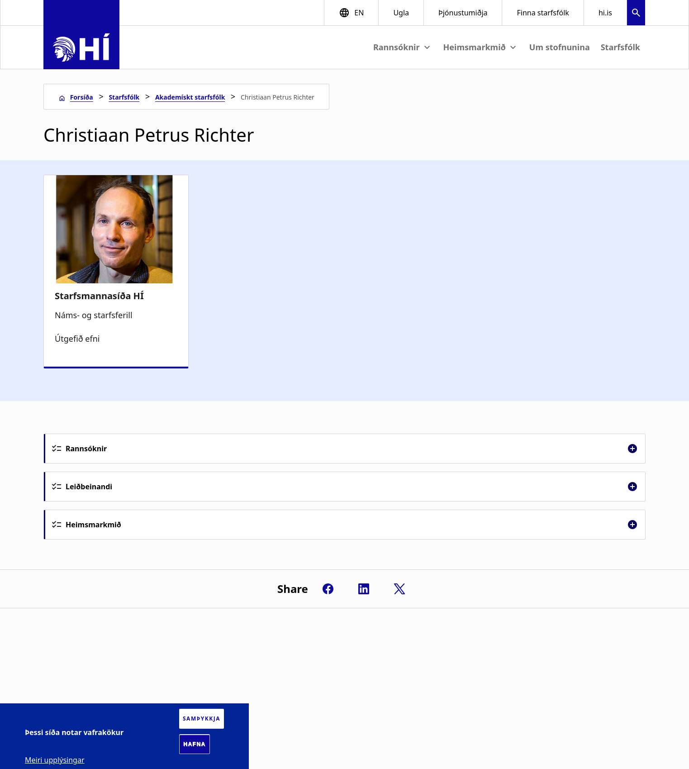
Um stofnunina (559, 47)
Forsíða (81, 97)
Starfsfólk (620, 47)
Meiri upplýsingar (55, 760)
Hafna (194, 744)
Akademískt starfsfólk (190, 97)
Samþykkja (201, 718)
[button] (636, 13)
